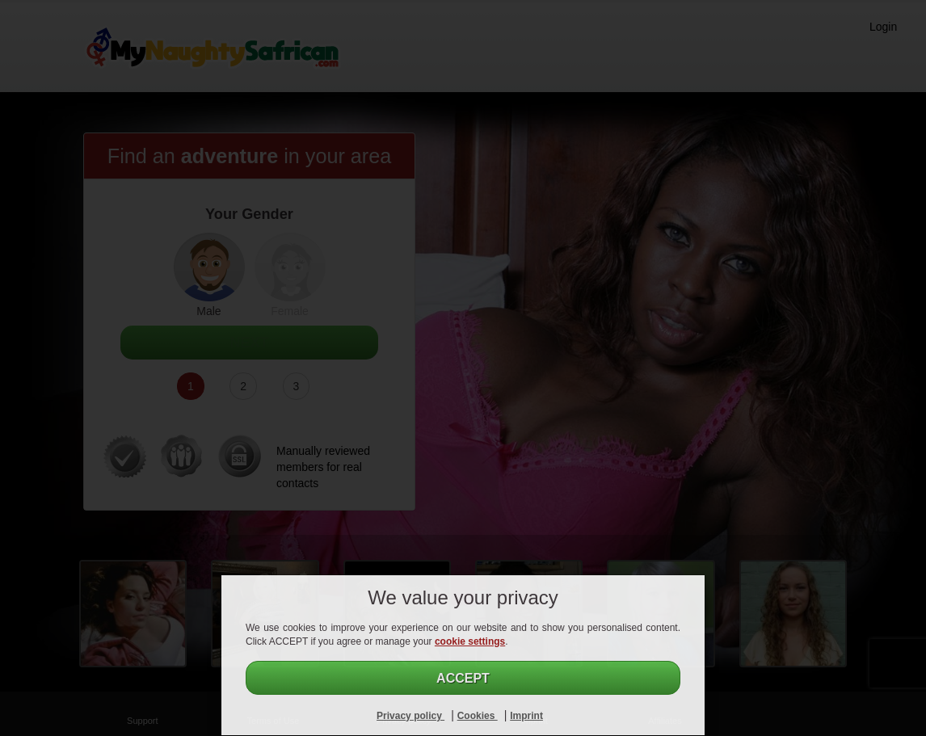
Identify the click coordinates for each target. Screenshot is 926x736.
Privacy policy (410, 715)
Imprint (526, 715)
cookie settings (470, 641)
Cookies (477, 715)
